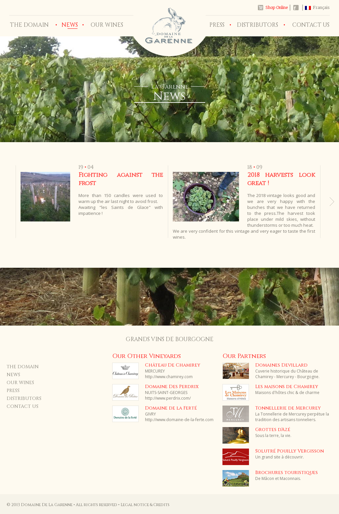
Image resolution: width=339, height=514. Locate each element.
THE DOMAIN (29, 25)
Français (321, 7)
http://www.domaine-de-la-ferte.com (179, 419)
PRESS (216, 25)
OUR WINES (107, 25)
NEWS (13, 375)
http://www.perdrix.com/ (168, 398)
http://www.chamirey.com (169, 376)
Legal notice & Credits (145, 504)
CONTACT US (310, 25)
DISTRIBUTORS (257, 25)
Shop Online (277, 7)
